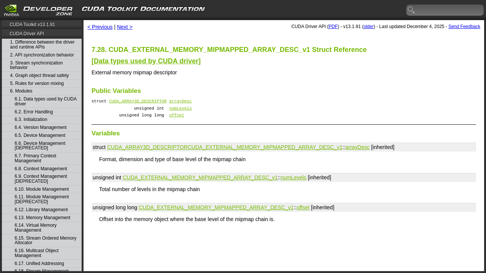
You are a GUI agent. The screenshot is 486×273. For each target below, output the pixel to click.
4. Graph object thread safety (39, 75)
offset (177, 118)
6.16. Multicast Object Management (36, 253)
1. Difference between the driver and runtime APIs (42, 44)
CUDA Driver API (26, 33)
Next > (125, 27)
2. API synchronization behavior (42, 55)
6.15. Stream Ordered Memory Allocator (46, 240)
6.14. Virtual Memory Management (36, 227)
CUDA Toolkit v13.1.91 (32, 24)
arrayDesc (180, 102)
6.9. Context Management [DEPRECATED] (41, 179)
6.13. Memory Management (43, 217)
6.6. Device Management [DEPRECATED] (40, 146)
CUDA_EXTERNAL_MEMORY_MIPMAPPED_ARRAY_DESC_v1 (265, 150)
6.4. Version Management (41, 127)
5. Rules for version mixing (37, 83)
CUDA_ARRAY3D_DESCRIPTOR (138, 102)
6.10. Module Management (42, 189)
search (411, 10)
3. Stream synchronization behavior (36, 65)
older (368, 26)
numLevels (180, 110)
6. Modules (21, 91)
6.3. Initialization (31, 119)
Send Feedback (464, 26)
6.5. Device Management (40, 135)
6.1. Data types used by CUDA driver (46, 101)
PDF (333, 26)
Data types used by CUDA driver (146, 61)
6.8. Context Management (41, 168)
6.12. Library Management (41, 209)
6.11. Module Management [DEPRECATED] (42, 199)
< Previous (100, 27)
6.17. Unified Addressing (39, 263)
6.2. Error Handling (34, 112)
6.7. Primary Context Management (35, 158)
